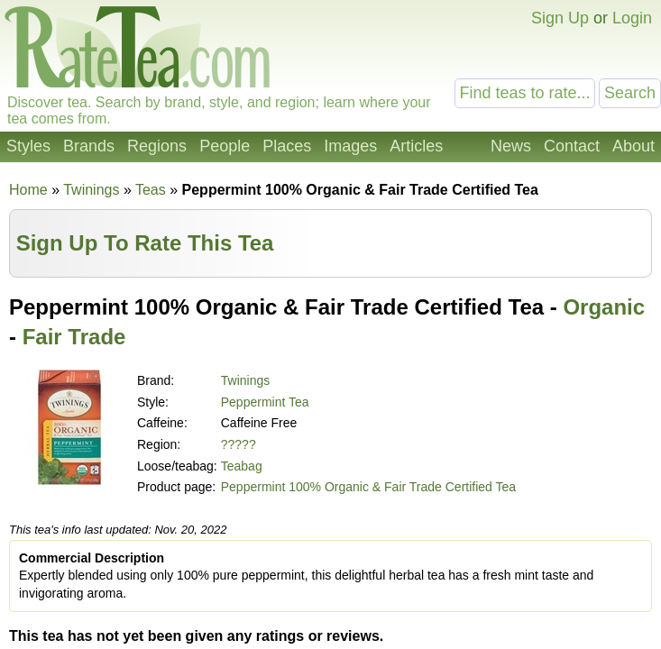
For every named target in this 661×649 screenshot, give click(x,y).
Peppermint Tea (265, 402)
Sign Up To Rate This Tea (145, 243)
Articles (416, 146)
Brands (89, 146)
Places (286, 146)
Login (632, 18)
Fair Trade (74, 336)
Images (350, 146)
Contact (572, 146)
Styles (28, 146)
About (633, 146)
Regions (157, 146)
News (511, 146)
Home (28, 189)
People (224, 146)
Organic (604, 307)
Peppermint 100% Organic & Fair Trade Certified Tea (368, 487)
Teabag (241, 466)
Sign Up (560, 18)
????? (238, 444)
